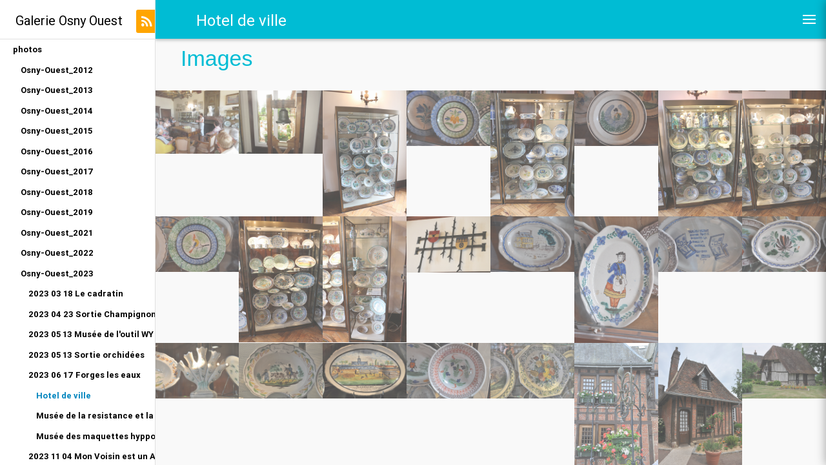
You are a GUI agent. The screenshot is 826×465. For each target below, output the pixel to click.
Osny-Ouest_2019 (57, 212)
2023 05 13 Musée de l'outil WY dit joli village (91, 334)
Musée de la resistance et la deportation (95, 415)
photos (27, 49)
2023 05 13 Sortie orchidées (86, 354)
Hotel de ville (63, 395)
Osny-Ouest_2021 (57, 232)
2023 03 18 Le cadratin (75, 293)
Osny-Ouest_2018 (57, 192)
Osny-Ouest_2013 (57, 90)
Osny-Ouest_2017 (57, 171)
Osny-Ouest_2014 (57, 110)
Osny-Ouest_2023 (57, 273)
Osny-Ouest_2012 (57, 70)
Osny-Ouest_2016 (57, 151)
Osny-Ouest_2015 (56, 130)
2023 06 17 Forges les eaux (84, 374)
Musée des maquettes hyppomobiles (95, 436)
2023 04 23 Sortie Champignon (91, 314)
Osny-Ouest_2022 (57, 252)
